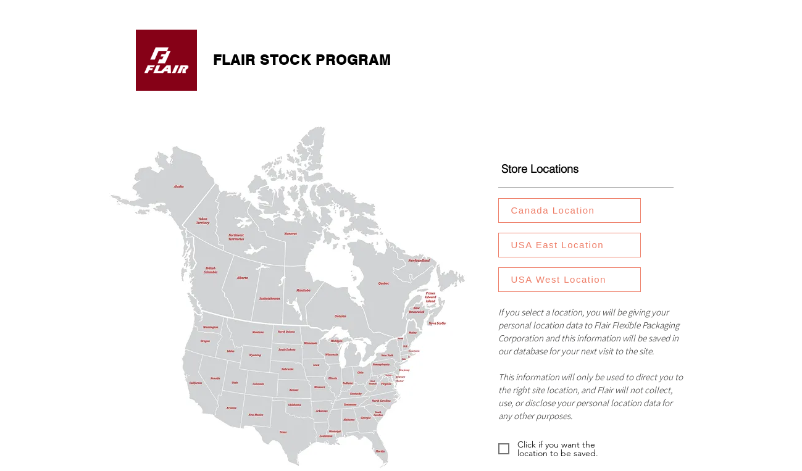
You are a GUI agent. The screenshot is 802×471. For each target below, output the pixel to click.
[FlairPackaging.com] (167, 60)
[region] (576, 211)
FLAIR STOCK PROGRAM (302, 60)
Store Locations (540, 169)
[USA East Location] (569, 245)
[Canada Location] (569, 210)
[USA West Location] (569, 279)
